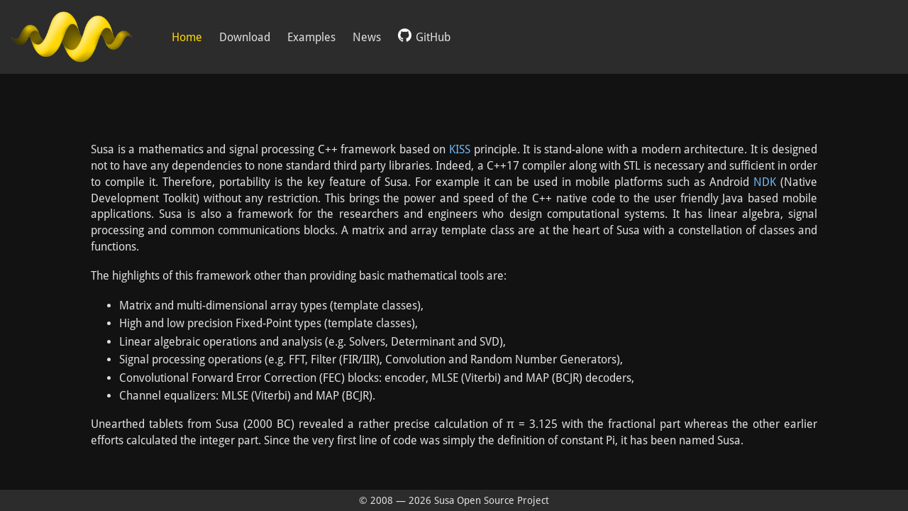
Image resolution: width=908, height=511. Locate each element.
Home (187, 37)
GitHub (424, 36)
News (367, 37)
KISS (459, 149)
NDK (764, 182)
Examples (311, 37)
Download (244, 37)
